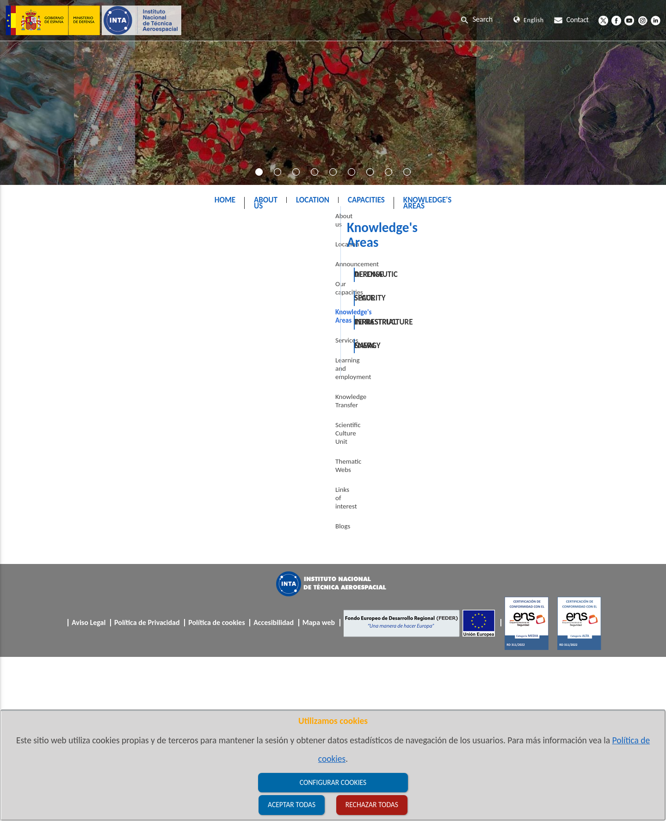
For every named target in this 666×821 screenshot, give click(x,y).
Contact (571, 19)
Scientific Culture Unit (49, 410)
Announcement (40, 291)
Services (30, 350)
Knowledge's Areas (347, 223)
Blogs (25, 470)
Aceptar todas (291, 804)
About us (31, 251)
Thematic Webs (40, 430)
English (528, 20)
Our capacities (38, 310)
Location (30, 271)
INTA (295, 223)
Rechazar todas (371, 804)
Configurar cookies (333, 782)
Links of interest (40, 450)
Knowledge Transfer (46, 390)
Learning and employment (55, 370)
